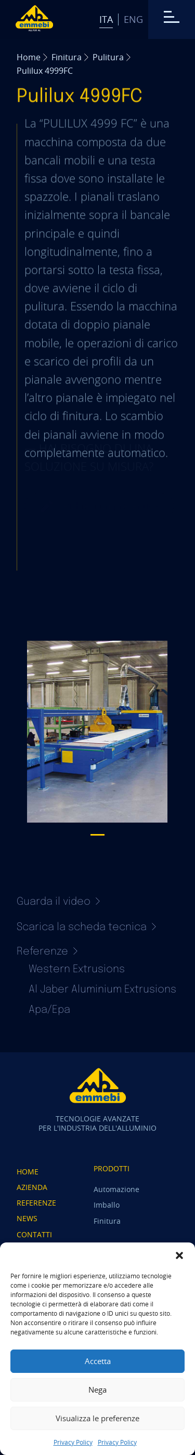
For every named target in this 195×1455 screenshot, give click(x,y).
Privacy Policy (73, 1442)
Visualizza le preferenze (97, 1418)
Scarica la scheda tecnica (86, 927)
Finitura (66, 57)
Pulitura (108, 57)
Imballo (107, 1205)
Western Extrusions (77, 969)
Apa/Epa (49, 1009)
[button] (179, 1255)
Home (29, 57)
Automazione (116, 1189)
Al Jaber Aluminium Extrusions (102, 989)
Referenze (36, 1203)
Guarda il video (58, 901)
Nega (97, 1389)
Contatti (34, 1234)
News (27, 1218)
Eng (133, 19)
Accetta (98, 1361)
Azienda (32, 1187)
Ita (106, 19)
